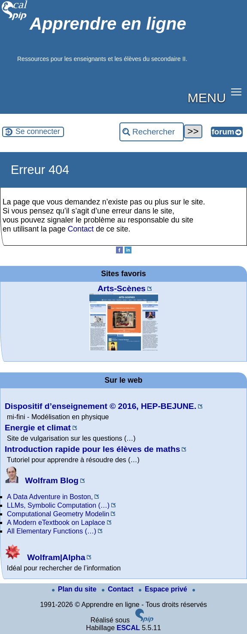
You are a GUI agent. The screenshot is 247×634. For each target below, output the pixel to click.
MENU (207, 97)
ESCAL (128, 627)
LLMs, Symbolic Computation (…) (58, 505)
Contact (81, 229)
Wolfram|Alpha (45, 557)
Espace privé (164, 589)
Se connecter (37, 131)
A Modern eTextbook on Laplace (56, 522)
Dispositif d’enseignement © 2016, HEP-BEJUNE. (100, 406)
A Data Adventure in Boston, (50, 496)
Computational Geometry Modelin (58, 514)
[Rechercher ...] (151, 131)
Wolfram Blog (42, 480)
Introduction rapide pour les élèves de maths (92, 449)
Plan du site (75, 589)
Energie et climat (38, 427)
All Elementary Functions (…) (51, 531)
